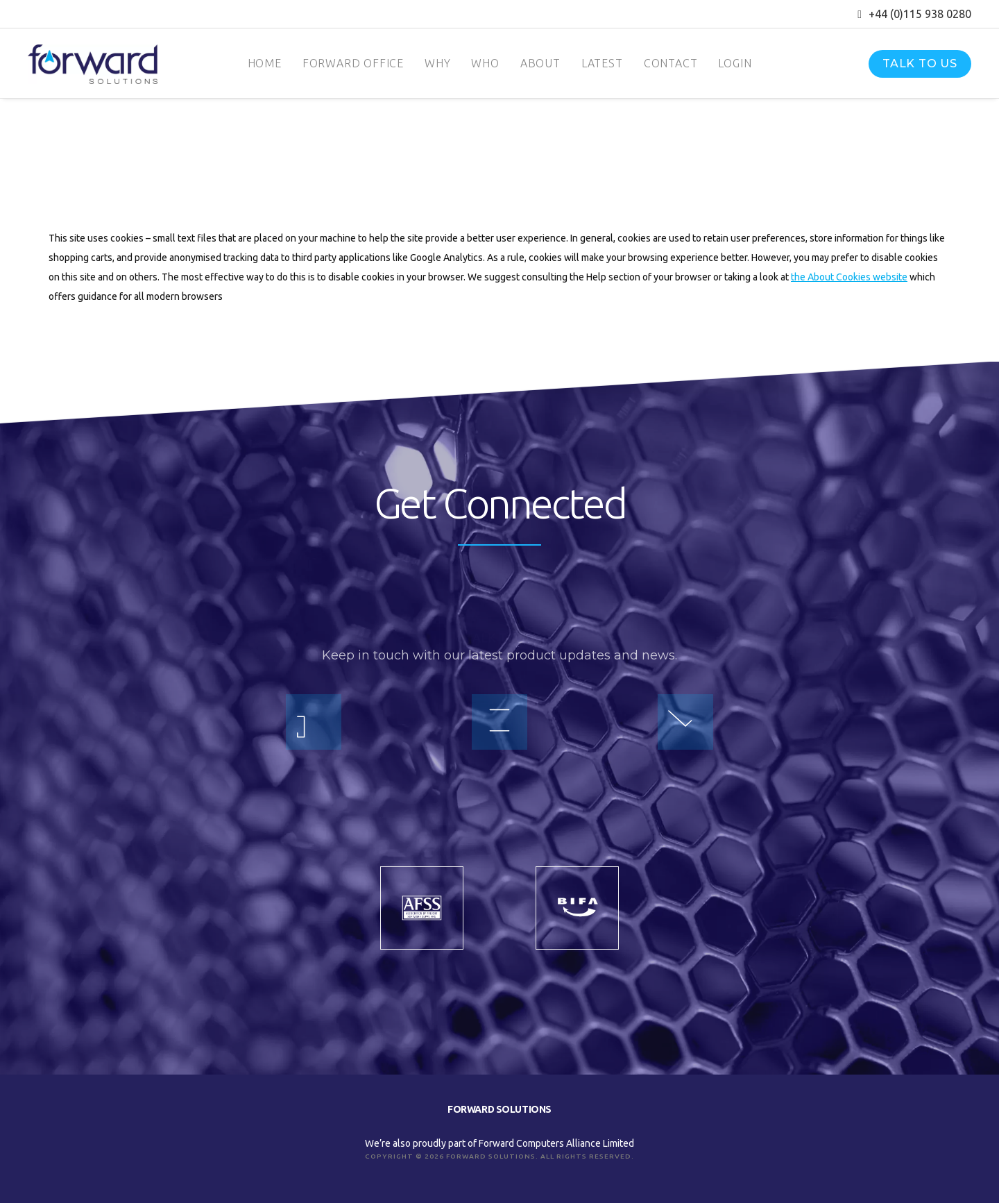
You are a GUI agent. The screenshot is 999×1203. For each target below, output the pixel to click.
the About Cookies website (849, 277)
